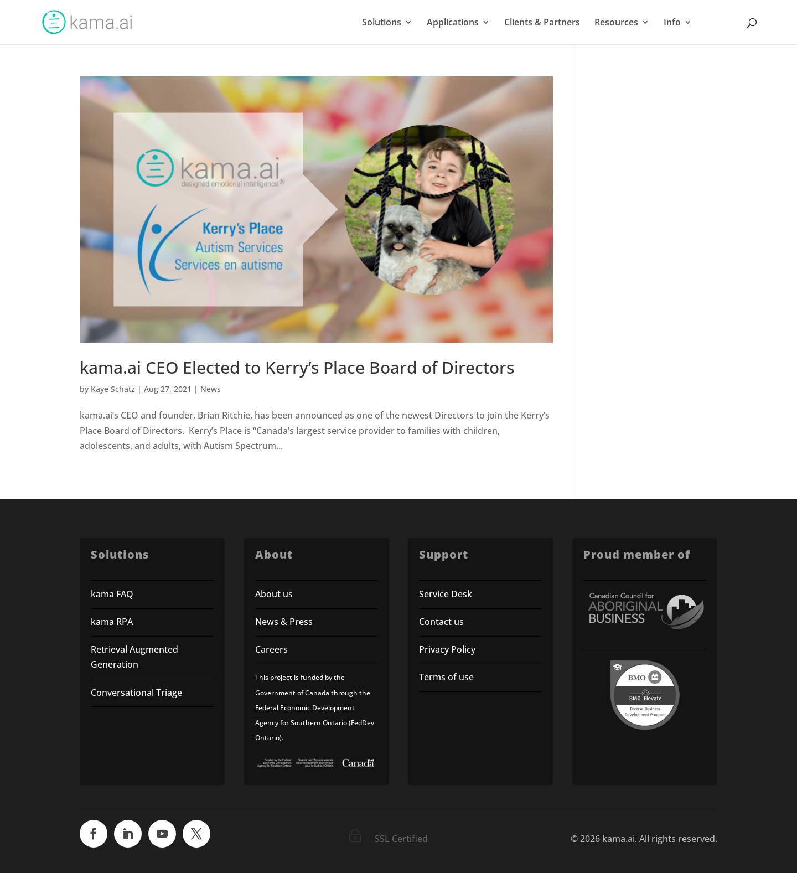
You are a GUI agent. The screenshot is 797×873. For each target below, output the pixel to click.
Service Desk (445, 594)
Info (672, 23)
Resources (616, 23)
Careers (271, 649)
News (210, 389)
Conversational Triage (136, 692)
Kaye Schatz (113, 389)
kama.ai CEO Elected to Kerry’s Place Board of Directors (297, 367)
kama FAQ (112, 594)
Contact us (441, 622)
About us (274, 594)
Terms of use (447, 677)
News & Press (284, 622)
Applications (453, 23)
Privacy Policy (447, 649)
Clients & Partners (542, 23)
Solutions (381, 23)
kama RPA (112, 622)
